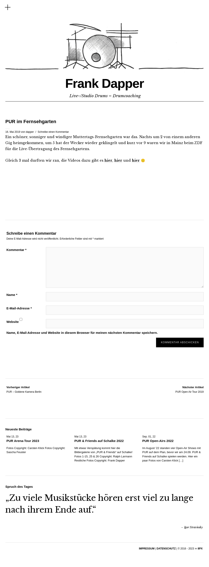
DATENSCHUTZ (166, 548)
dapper (30, 131)
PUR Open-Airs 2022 (158, 440)
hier (108, 160)
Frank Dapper (104, 82)
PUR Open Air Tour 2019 (189, 389)
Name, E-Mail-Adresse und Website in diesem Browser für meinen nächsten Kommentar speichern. (82, 332)
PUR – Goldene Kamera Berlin (23, 389)
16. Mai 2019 (12, 131)
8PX (200, 548)
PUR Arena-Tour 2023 (22, 440)
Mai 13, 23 (12, 436)
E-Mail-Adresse (19, 308)
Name (11, 295)
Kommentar (16, 250)
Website (12, 322)
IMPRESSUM (147, 548)
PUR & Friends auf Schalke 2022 (99, 440)
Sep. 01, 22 (148, 436)
